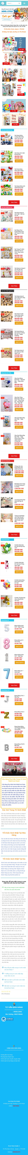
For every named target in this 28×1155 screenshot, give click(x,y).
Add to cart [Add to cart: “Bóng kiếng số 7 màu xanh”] (19, 677)
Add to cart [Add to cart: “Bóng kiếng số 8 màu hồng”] (19, 646)
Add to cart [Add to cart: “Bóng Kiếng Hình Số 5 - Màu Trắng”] (19, 632)
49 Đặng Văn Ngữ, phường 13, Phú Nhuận (14, 31)
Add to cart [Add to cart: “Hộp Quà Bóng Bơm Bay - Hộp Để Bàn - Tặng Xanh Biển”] (19, 389)
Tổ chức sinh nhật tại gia (14, 859)
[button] (24, 3)
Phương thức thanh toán (7, 1056)
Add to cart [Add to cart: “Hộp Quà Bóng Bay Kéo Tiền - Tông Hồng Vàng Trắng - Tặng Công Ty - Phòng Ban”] (19, 447)
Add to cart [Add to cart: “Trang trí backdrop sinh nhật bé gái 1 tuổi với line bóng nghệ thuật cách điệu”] (19, 526)
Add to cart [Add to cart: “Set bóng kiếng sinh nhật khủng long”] (19, 194)
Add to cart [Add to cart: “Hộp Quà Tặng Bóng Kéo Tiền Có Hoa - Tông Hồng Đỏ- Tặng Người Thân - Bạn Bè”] (19, 409)
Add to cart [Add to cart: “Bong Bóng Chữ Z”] (19, 718)
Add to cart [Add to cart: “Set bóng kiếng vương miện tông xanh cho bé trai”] (19, 144)
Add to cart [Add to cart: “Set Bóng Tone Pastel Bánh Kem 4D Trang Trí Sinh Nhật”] (19, 241)
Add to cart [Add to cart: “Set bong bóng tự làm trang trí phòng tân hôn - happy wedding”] (19, 342)
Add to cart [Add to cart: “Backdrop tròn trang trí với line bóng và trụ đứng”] (19, 491)
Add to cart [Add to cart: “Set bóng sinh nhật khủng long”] (19, 161)
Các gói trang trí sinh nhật (14, 810)
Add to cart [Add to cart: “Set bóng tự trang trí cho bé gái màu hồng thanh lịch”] (19, 277)
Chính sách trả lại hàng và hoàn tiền (10, 1061)
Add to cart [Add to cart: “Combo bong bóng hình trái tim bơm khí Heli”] (19, 589)
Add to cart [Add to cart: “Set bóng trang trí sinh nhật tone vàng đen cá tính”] (19, 305)
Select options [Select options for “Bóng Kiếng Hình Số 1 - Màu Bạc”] (20, 662)
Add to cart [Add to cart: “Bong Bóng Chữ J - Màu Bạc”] (19, 703)
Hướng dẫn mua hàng (6, 1054)
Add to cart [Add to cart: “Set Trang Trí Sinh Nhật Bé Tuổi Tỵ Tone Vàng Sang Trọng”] (19, 260)
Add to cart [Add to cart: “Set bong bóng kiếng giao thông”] (19, 177)
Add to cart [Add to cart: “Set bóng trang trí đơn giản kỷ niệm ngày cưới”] (19, 359)
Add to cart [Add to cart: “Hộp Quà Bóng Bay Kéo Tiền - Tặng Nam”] (19, 427)
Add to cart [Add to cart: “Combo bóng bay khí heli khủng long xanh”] (19, 554)
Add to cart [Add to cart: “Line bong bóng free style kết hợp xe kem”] (19, 507)
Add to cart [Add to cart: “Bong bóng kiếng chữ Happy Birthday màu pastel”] (19, 735)
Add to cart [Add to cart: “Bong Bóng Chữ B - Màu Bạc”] (19, 750)
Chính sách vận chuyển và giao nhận (10, 1058)
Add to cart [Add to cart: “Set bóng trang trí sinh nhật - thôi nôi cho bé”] (19, 222)
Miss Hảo (9, 1011)
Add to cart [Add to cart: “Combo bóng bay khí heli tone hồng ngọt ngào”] (19, 571)
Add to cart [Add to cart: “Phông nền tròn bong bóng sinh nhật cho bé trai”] (19, 475)
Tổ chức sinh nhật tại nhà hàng (14, 834)
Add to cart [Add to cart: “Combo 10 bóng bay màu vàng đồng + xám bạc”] (19, 607)
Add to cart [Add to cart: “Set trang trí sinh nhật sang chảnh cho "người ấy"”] (19, 323)
